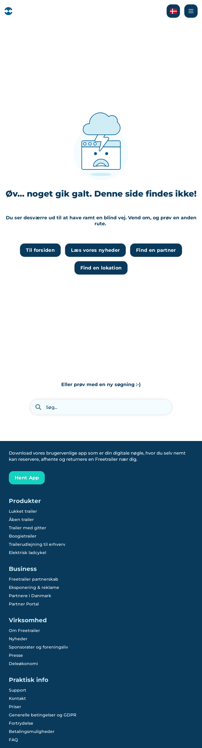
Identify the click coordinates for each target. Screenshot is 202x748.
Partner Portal (24, 604)
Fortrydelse (21, 723)
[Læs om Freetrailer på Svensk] (173, 11)
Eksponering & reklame (34, 587)
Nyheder (18, 638)
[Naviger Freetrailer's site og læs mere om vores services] (191, 11)
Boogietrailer (23, 536)
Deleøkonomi (23, 663)
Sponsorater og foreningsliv (38, 647)
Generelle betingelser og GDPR (42, 715)
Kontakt (17, 698)
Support (17, 690)
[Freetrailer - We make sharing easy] (24, 11)
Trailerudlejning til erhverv (37, 544)
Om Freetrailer (24, 630)
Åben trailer (21, 519)
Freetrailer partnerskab (33, 579)
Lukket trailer (23, 511)
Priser (15, 706)
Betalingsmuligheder (31, 731)
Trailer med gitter (27, 527)
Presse (16, 655)
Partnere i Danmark (30, 595)
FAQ (13, 739)
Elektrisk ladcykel (27, 552)
